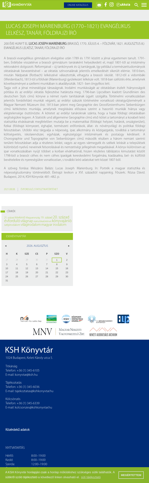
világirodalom (31, 225)
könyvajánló (62, 221)
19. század (46, 217)
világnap (27, 221)
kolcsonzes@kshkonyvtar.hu (33, 407)
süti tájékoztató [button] (91, 477)
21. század (9, 217)
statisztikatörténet (46, 189)
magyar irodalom (53, 225)
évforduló (27, 189)
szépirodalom (12, 225)
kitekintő (20, 217)
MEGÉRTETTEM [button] (131, 475)
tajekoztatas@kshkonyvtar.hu (34, 391)
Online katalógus (78, 5)
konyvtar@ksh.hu (26, 375)
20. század (61, 217)
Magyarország (33, 217)
